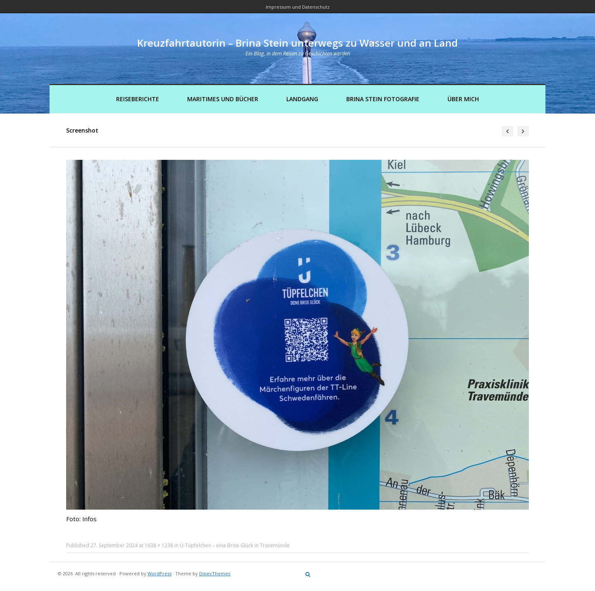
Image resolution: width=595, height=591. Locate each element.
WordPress (159, 573)
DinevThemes (214, 573)
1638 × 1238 (159, 545)
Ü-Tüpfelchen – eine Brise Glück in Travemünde (235, 545)
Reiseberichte (137, 99)
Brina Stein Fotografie (382, 99)
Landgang (302, 99)
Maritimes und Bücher (222, 99)
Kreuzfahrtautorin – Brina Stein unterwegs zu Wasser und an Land (297, 43)
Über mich (463, 99)
